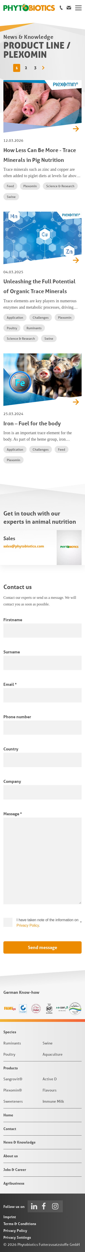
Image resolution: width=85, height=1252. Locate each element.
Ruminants (34, 328)
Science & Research (60, 186)
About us (10, 1155)
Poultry (12, 328)
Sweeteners (13, 1101)
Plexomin (30, 186)
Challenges (41, 318)
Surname (11, 651)
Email (10, 684)
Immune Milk (53, 1101)
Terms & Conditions (19, 1223)
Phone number (17, 716)
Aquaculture (53, 1054)
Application (15, 318)
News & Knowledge (19, 1142)
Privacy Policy (28, 925)
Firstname (12, 619)
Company (12, 781)
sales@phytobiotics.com (23, 546)
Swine (11, 197)
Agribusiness (13, 1183)
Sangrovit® (12, 1078)
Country (10, 748)
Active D (50, 1078)
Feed (10, 186)
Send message (42, 947)
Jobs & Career (14, 1169)
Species (9, 1031)
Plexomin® (12, 1090)
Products (10, 1067)
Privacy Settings (17, 1237)
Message (12, 813)
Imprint (9, 1216)
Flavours (49, 1090)
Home (8, 1115)
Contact (9, 1128)
